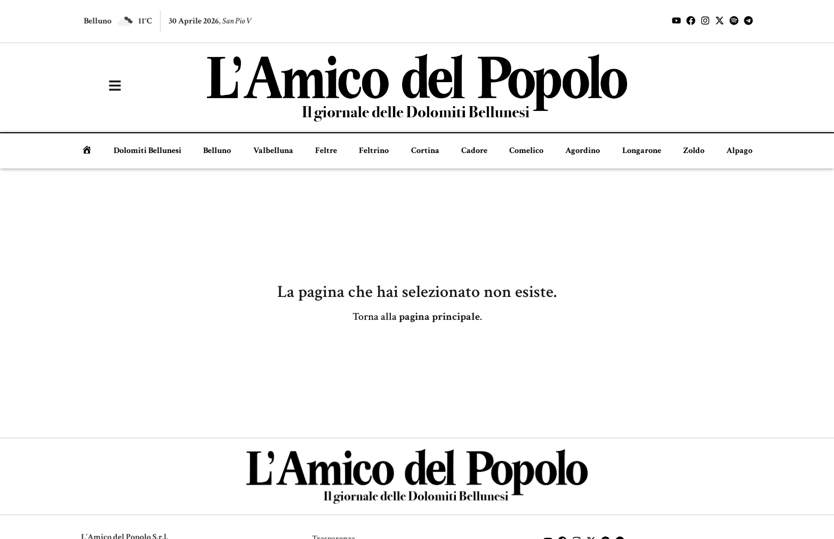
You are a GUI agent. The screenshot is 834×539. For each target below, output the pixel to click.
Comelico (526, 150)
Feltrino (374, 150)
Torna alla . (417, 317)
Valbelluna (273, 150)
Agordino (582, 150)
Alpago (739, 150)
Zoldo (693, 150)
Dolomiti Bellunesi (147, 150)
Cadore (474, 150)
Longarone (641, 150)
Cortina (425, 150)
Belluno (217, 150)
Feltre (326, 150)
